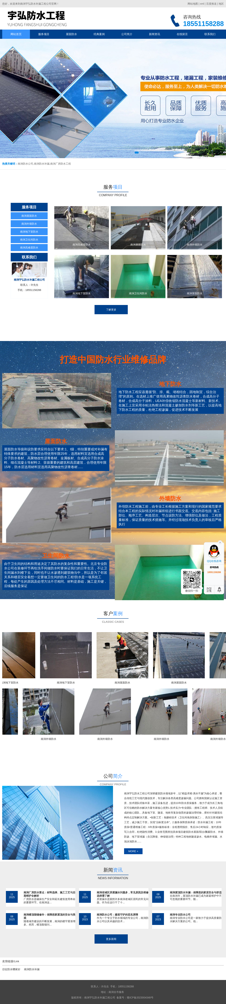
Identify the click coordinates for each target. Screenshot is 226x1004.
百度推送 (211, 3)
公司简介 (126, 34)
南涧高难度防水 (29, 247)
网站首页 (16, 34)
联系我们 (209, 34)
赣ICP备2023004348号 (140, 997)
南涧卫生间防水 (29, 239)
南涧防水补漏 (32, 969)
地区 (221, 3)
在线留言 (182, 34)
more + (133, 851)
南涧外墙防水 (29, 223)
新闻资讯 (154, 34)
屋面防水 (71, 34)
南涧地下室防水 (29, 231)
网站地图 (193, 3)
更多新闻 (111, 938)
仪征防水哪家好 (11, 969)
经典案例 (99, 34)
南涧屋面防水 (29, 215)
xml (202, 3)
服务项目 (43, 34)
